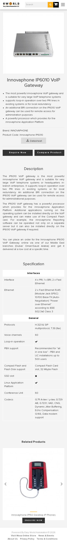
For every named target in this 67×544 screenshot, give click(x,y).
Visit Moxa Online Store (23, 536)
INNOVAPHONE (19, 130)
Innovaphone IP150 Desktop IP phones (33, 515)
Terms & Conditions (47, 539)
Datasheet (34, 140)
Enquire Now (17, 153)
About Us (13, 539)
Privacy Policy (27, 539)
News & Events (46, 536)
